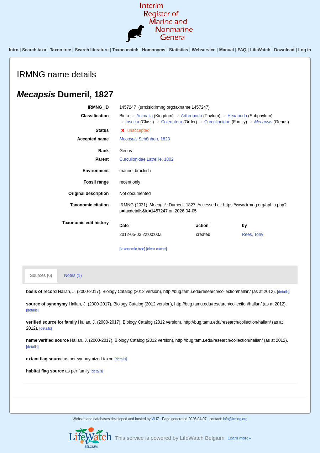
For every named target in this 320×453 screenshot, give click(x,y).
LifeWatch (260, 49)
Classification (95, 115)
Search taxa (34, 49)
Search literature (92, 49)
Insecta (132, 121)
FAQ (242, 49)
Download (284, 49)
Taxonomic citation (89, 204)
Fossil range (96, 182)
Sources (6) (41, 275)
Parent (102, 159)
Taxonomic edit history (85, 222)
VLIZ (155, 419)
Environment (96, 170)
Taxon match (125, 49)
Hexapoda (237, 115)
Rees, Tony (252, 234)
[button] (122, 130)
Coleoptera (171, 121)
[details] (283, 292)
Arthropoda (191, 115)
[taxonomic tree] (132, 249)
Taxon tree (60, 49)
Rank (103, 150)
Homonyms (153, 49)
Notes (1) (73, 275)
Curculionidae (217, 121)
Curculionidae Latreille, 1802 (146, 159)
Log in (304, 49)
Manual (226, 49)
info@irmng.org (235, 419)
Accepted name (93, 139)
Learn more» (239, 438)
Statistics (178, 49)
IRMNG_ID (98, 107)
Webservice (204, 49)
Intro (14, 49)
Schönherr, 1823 (144, 139)
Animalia (144, 115)
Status (102, 130)
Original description (88, 193)
